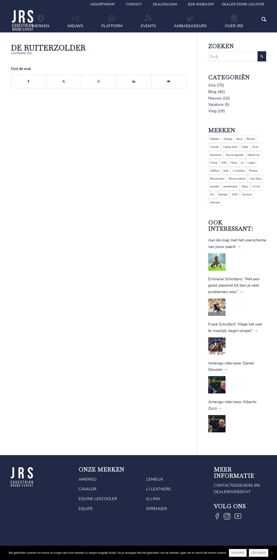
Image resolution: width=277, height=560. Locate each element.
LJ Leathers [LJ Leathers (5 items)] (239, 170)
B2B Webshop (201, 4)
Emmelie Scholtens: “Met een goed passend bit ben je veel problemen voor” (234, 285)
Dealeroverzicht (232, 491)
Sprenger (156, 508)
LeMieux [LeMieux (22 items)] (214, 170)
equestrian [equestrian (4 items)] (216, 155)
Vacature (216, 104)
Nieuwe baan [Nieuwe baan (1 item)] (217, 178)
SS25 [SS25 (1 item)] (235, 194)
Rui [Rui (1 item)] (212, 194)
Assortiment (102, 4)
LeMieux (154, 479)
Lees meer (258, 552)
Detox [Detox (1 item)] (245, 147)
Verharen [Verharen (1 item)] (215, 202)
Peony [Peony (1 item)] (245, 186)
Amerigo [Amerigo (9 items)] (228, 139)
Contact (134, 4)
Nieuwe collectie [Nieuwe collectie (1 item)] (237, 178)
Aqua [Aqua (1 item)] (239, 139)
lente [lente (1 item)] (226, 170)
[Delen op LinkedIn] (133, 81)
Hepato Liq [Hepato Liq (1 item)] (253, 155)
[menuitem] (103, 4)
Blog (212, 91)
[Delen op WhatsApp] (98, 81)
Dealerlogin (165, 4)
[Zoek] (259, 26)
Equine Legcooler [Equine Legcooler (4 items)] (234, 155)
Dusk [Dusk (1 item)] (255, 147)
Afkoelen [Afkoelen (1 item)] (214, 139)
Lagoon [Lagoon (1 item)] (251, 162)
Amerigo (88, 479)
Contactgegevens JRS (237, 485)
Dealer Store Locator (243, 4)
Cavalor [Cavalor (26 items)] (214, 147)
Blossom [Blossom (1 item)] (250, 139)
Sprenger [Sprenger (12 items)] (223, 194)
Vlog (212, 111)
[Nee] (271, 553)
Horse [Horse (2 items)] (234, 162)
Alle (212, 85)
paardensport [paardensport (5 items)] (230, 186)
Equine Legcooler (98, 498)
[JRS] (23, 20)
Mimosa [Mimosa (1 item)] (253, 170)
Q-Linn (153, 498)
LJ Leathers (158, 489)
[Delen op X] (63, 81)
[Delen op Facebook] (28, 81)
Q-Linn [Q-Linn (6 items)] (256, 186)
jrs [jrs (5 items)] (242, 162)
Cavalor (87, 489)
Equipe (86, 508)
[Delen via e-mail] (168, 81)
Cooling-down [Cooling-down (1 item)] (230, 147)
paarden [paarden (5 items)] (214, 186)
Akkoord (237, 552)
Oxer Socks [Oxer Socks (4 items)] (256, 178)
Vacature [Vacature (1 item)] (247, 194)
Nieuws (215, 98)
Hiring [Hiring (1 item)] (213, 162)
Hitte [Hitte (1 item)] (224, 162)
